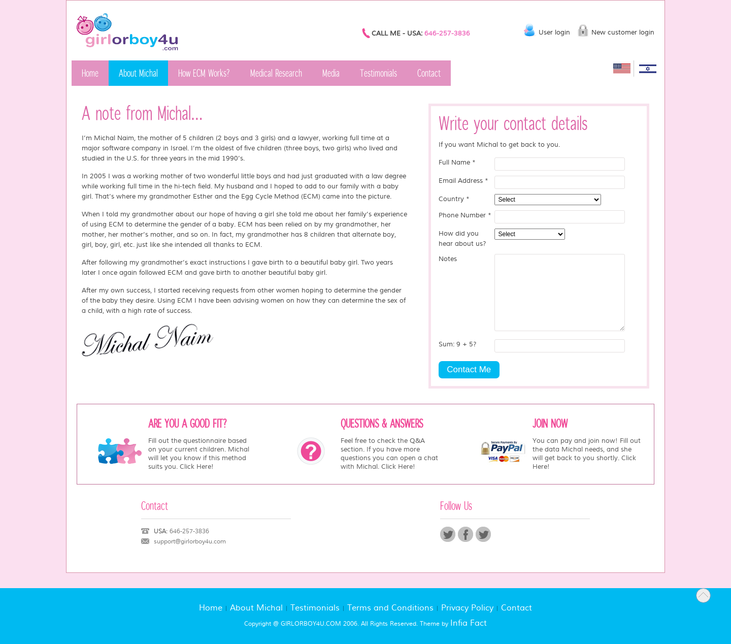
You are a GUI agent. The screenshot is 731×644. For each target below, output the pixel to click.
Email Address (463, 181)
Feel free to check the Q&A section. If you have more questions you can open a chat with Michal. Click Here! (389, 454)
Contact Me (469, 369)
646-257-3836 (447, 33)
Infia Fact (468, 623)
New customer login (622, 32)
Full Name (457, 162)
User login (554, 32)
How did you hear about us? (462, 239)
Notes (448, 259)
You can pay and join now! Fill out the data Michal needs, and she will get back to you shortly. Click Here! (587, 454)
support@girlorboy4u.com (190, 541)
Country (454, 199)
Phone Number (465, 215)
